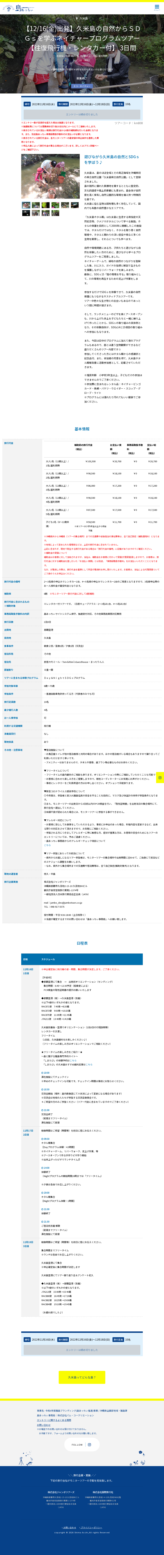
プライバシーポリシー (90, 1527)
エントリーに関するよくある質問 (54, 1420)
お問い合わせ (44, 1425)
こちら (47, 845)
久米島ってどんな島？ (82, 1377)
